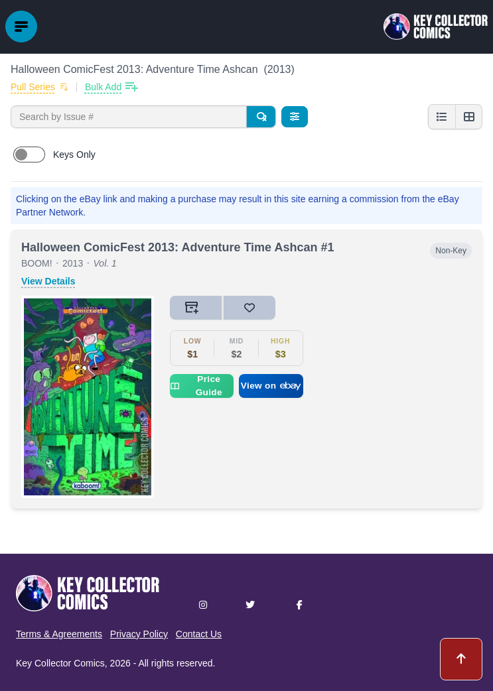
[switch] (29, 154)
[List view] (442, 117)
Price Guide (196, 385)
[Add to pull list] (39, 87)
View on (271, 386)
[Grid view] (468, 117)
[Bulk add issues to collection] (111, 87)
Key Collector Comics (60, 663)
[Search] (260, 116)
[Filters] (294, 116)
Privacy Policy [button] (139, 634)
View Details (48, 281)
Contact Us (199, 634)
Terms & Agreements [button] (59, 634)
